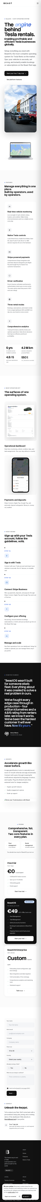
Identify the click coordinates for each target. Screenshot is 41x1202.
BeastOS (9, 1170)
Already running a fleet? (13, 1064)
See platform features (14, 80)
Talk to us (20, 991)
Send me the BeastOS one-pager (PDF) (18, 1088)
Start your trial (20, 939)
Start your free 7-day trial (16, 73)
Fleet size (9, 1047)
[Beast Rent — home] (7, 3)
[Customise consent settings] (19, 1196)
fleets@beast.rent (10, 1119)
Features (25, 1157)
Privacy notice (8, 1184)
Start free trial (20, 891)
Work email (10, 1029)
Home (24, 1153)
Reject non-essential (10, 1196)
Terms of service (9, 1180)
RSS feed (25, 1184)
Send (11, 1093)
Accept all (27, 1196)
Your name (9, 1021)
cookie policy (11, 1192)
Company (9, 1038)
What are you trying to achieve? (15, 1073)
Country (9, 1055)
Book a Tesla (26, 1160)
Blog (24, 1180)
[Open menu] (37, 3)
